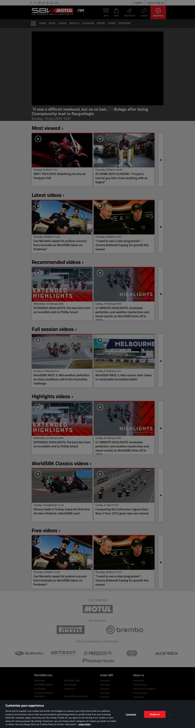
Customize (131, 714)
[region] (97, 714)
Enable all (154, 714)
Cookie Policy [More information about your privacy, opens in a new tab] (84, 724)
